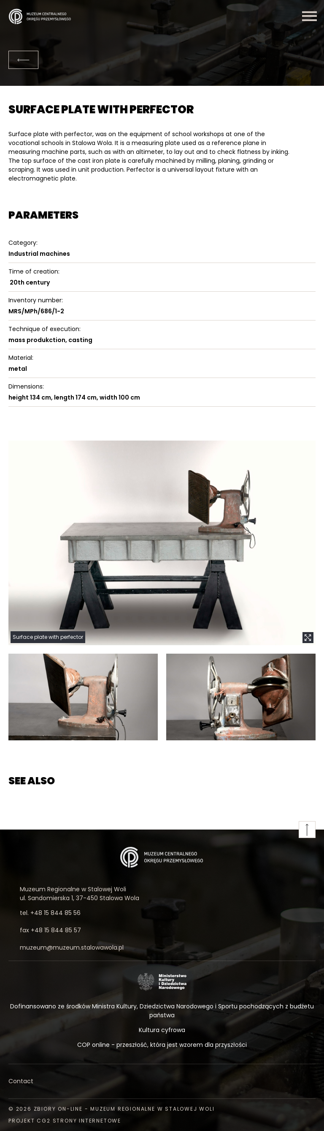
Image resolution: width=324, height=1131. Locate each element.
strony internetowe (87, 1120)
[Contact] (162, 1081)
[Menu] (309, 16)
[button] (162, 543)
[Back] (23, 60)
